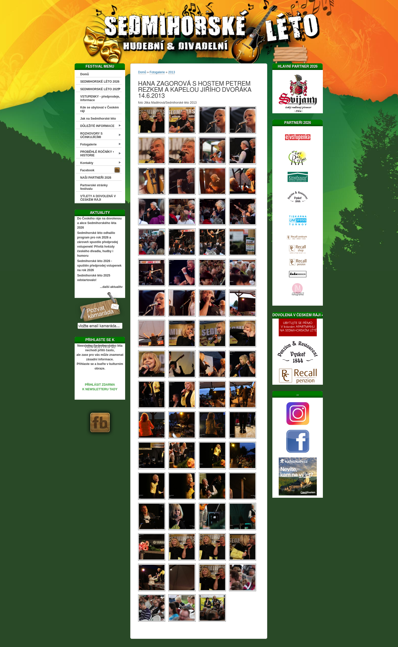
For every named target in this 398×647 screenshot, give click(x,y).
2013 (171, 72)
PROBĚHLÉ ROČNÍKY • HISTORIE (97, 153)
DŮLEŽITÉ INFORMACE (97, 126)
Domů (84, 74)
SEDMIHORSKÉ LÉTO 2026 (100, 81)
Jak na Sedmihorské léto (98, 118)
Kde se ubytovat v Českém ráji (99, 109)
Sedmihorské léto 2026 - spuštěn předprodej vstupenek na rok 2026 (99, 265)
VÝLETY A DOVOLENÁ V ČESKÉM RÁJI (98, 197)
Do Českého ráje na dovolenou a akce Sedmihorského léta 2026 (99, 223)
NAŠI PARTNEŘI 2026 (95, 177)
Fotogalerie (88, 144)
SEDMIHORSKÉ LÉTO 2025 (100, 89)
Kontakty (86, 163)
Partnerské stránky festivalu (94, 187)
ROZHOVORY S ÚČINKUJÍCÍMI (91, 135)
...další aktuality (111, 287)
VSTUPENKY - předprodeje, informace (100, 98)
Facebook (87, 170)
